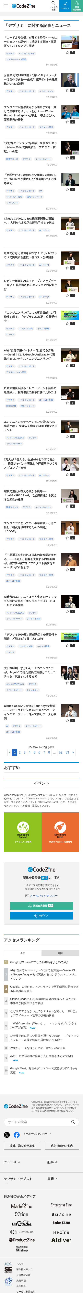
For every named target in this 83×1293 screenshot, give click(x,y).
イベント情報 (43, 328)
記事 (52, 1162)
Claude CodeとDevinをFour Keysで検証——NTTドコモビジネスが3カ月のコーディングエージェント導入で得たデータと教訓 (30, 712)
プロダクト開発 (46, 127)
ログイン (41, 916)
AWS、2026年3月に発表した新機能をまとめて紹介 (42, 1056)
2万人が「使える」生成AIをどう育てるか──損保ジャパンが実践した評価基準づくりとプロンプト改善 (30, 463)
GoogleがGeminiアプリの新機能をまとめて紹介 (39, 962)
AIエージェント (27, 406)
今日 (22, 953)
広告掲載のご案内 (62, 1145)
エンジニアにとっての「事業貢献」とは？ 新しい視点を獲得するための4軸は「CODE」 (30, 527)
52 (61, 752)
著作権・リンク (24, 1269)
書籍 (52, 1179)
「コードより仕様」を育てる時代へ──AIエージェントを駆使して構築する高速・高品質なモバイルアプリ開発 (30, 41)
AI (7, 726)
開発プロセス (12, 159)
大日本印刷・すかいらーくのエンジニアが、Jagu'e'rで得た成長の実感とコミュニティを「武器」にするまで (30, 672)
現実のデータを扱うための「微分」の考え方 (37, 1048)
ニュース (10, 334)
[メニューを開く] (6, 6)
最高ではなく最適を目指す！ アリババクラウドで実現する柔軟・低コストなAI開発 (30, 255)
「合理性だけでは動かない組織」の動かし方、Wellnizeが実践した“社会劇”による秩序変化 (30, 179)
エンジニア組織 (26, 328)
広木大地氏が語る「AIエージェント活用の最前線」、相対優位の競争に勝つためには (30, 390)
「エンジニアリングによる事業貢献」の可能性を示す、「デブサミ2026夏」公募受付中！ (30, 317)
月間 (60, 953)
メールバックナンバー (41, 895)
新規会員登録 (40, 906)
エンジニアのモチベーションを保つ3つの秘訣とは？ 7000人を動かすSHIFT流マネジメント (30, 426)
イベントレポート (27, 53)
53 (67, 752)
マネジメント (12, 203)
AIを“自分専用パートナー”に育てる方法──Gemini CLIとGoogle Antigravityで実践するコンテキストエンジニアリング (29, 354)
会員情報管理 (23, 1275)
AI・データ (44, 230)
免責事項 (21, 1280)
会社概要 (21, 1286)
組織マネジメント (34, 197)
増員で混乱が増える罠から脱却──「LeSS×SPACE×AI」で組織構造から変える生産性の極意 (30, 495)
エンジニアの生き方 (15, 438)
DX (40, 191)
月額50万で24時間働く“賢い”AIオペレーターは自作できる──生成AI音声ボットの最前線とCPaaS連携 (30, 79)
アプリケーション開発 (16, 59)
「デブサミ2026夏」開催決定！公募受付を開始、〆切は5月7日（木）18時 (30, 636)
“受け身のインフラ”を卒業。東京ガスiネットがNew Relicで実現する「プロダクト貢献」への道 (30, 147)
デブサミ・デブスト (18, 1181)
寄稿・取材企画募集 (22, 1145)
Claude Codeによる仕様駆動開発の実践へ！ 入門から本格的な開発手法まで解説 (29, 220)
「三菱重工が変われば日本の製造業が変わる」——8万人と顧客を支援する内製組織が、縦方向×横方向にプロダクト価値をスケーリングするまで (30, 561)
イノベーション (46, 91)
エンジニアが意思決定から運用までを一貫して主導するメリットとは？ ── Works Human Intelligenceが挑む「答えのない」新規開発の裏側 (30, 113)
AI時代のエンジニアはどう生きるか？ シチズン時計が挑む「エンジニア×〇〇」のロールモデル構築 (30, 601)
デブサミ (10, 53)
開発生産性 (11, 406)
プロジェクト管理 (14, 197)
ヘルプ (19, 1264)
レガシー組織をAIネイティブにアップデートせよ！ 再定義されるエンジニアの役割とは (30, 285)
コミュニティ (33, 690)
